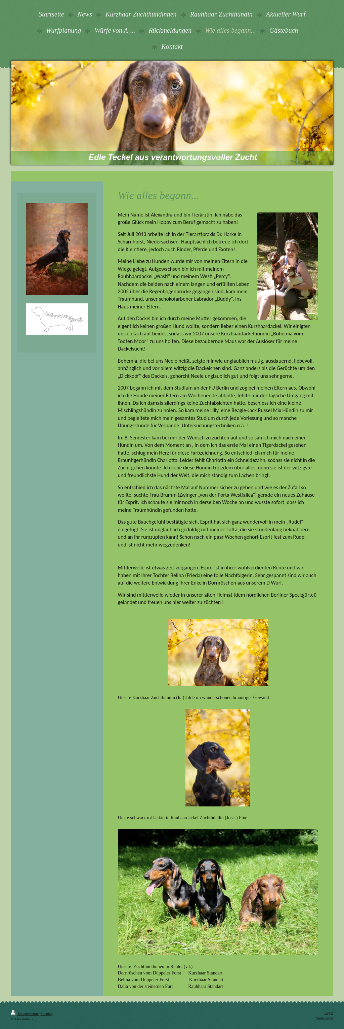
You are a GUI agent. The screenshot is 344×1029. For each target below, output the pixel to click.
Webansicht (324, 1018)
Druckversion (25, 1013)
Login (329, 1012)
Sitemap (46, 1013)
